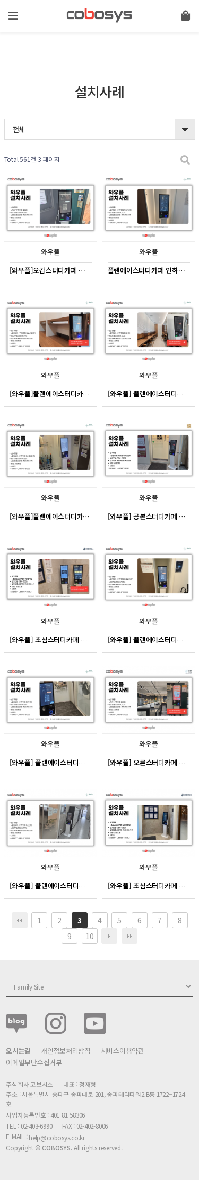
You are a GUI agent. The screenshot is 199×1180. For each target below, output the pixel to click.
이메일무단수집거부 (34, 1062)
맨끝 (129, 936)
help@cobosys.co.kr (57, 1137)
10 (89, 936)
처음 (20, 920)
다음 (109, 936)
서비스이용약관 (122, 1051)
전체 (19, 129)
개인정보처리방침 (66, 1051)
